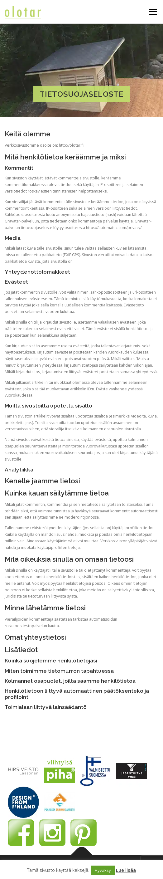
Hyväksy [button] (103, 870)
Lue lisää (126, 870)
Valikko (152, 11)
